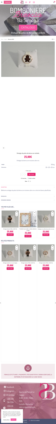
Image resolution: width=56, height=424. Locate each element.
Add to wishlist (32, 178)
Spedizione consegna (6, 200)
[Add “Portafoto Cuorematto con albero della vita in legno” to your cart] (27, 236)
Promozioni (7, 2)
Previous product (51, 39)
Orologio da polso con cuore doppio (10, 262)
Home (2, 39)
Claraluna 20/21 (11, 39)
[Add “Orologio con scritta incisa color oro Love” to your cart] (45, 234)
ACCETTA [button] (13, 419)
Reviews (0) (3, 196)
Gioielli (5, 39)
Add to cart (31, 174)
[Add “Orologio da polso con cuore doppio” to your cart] (10, 268)
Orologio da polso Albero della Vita (10, 229)
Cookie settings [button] (6, 419)
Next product (54, 39)
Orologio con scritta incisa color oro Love (46, 229)
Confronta (24, 178)
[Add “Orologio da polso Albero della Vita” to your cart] (10, 234)
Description (4, 187)
